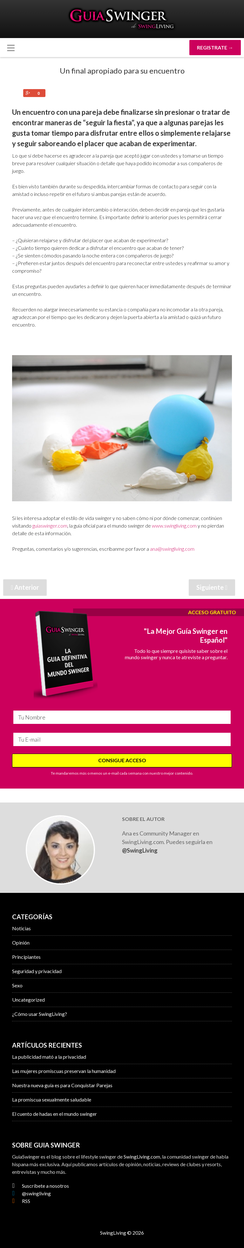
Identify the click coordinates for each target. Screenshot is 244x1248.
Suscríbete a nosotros (40, 1186)
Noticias (21, 928)
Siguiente (211, 587)
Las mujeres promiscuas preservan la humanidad (64, 1071)
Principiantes (26, 957)
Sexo (17, 985)
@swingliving (31, 1193)
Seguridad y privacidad (37, 971)
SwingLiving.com (142, 1157)
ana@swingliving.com (172, 549)
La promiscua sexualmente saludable (51, 1099)
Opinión (21, 942)
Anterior (25, 587)
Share (27, 93)
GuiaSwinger (122, 19)
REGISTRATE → (215, 47)
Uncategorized (28, 1000)
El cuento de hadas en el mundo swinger (54, 1114)
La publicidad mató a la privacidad (49, 1057)
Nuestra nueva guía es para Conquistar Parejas (62, 1085)
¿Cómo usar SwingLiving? (39, 1014)
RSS (21, 1201)
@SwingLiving (140, 850)
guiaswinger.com (49, 526)
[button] (11, 47)
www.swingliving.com (174, 526)
